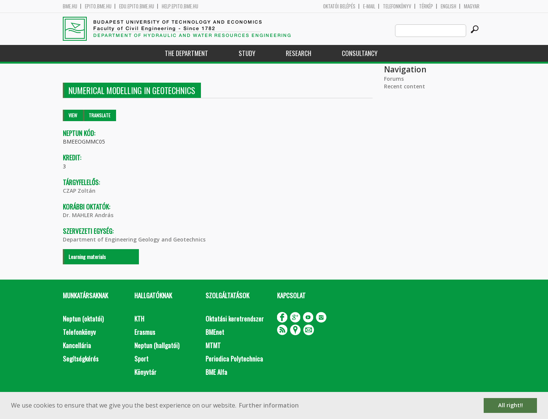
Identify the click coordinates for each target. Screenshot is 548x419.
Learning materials (87, 257)
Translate (99, 115)
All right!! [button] (510, 405)
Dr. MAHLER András (88, 215)
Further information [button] (269, 405)
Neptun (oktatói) (83, 318)
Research (298, 53)
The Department (186, 53)
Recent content (404, 86)
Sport (141, 358)
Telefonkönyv (397, 6)
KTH (139, 318)
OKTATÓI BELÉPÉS (339, 6)
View (72, 115)
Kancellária (77, 345)
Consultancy (360, 53)
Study (247, 53)
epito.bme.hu (98, 6)
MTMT (213, 345)
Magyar (472, 6)
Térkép (426, 6)
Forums (394, 78)
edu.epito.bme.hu (136, 6)
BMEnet (215, 332)
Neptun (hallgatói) (156, 345)
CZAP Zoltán (79, 190)
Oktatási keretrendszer (235, 318)
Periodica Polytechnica (234, 358)
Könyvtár (145, 372)
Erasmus (144, 332)
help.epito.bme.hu (180, 6)
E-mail (369, 6)
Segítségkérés (81, 358)
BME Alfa (216, 372)
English (448, 6)
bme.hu (70, 6)
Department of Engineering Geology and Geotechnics (134, 239)
